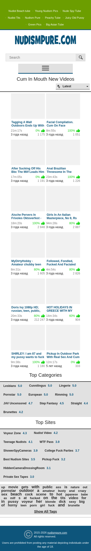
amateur (48, 491)
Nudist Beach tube (19, 10)
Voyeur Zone (15, 433)
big (82, 501)
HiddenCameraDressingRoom (27, 468)
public (48, 487)
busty (62, 491)
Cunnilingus (40, 385)
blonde (50, 501)
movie (13, 487)
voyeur (27, 501)
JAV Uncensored (18, 403)
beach (16, 494)
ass (58, 487)
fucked (35, 498)
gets (24, 487)
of (3, 505)
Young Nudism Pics (46, 10)
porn (33, 505)
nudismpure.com (57, 532)
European (38, 394)
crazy (82, 491)
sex (4, 494)
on (45, 498)
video (73, 498)
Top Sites (45, 422)
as (5, 498)
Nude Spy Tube (72, 10)
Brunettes (13, 412)
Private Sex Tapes (18, 477)
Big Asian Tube (55, 24)
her (39, 501)
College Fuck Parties (62, 450)
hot (59, 494)
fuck (51, 505)
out (85, 487)
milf (12, 498)
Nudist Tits (14, 17)
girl (42, 505)
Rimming (64, 394)
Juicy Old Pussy (74, 17)
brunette (74, 505)
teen (24, 505)
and (61, 505)
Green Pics (34, 24)
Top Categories (45, 375)
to (51, 494)
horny (12, 505)
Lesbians (12, 386)
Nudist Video (46, 433)
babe (84, 494)
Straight (79, 403)
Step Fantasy (52, 403)
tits (63, 498)
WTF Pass (49, 442)
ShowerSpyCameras (20, 450)
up (3, 487)
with (35, 487)
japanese (71, 494)
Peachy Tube (52, 17)
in (3, 501)
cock (29, 494)
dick (62, 501)
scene (41, 494)
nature (75, 487)
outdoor (26, 490)
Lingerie (67, 385)
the (54, 498)
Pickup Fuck (53, 459)
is (65, 487)
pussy (13, 501)
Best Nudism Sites (19, 459)
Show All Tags (45, 511)
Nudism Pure (33, 17)
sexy (72, 501)
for (84, 498)
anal (72, 491)
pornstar (8, 490)
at (25, 498)
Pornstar (12, 394)
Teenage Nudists (18, 442)
